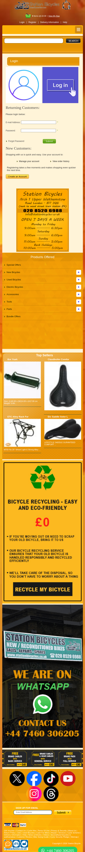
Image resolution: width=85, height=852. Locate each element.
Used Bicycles (14, 279)
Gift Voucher (9, 831)
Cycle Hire (31, 831)
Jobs (19, 833)
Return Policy (9, 833)
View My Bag (54, 16)
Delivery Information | (50, 22)
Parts (9, 309)
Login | (23, 22)
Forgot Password (16, 141)
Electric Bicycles (15, 287)
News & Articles (35, 835)
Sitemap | (75, 837)
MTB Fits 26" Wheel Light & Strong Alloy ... (22, 450)
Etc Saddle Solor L (58, 416)
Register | (34, 22)
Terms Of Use (43, 831)
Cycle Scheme (73, 833)
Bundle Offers (14, 316)
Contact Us (21, 831)
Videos (46, 835)
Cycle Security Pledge (59, 837)
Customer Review (24, 837)
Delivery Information (12, 835)
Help (65, 22)
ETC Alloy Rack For (18, 416)
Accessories (13, 294)
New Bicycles (13, 272)
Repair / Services (58, 833)
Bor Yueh (13, 359)
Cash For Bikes (42, 833)
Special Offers (14, 265)
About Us (72, 831)
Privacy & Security (59, 831)
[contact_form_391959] (8, 844)
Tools (9, 301)
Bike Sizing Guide (41, 837)
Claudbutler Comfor (58, 359)
